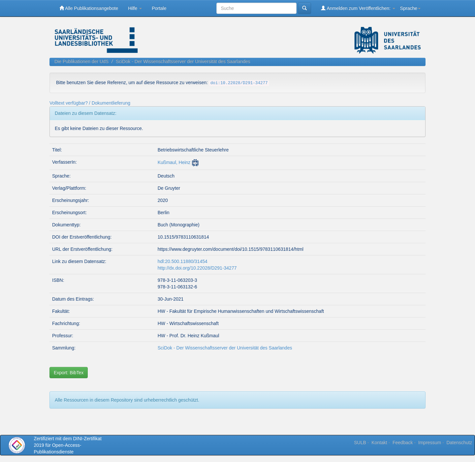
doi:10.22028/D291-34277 (239, 83)
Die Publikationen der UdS (81, 61)
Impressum (429, 442)
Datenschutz (459, 442)
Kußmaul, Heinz (174, 162)
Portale (159, 8)
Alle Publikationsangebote (88, 8)
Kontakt (379, 442)
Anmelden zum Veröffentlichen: (358, 8)
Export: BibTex (68, 372)
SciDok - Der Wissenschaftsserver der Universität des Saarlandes (183, 61)
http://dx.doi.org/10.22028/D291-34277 (197, 268)
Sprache (410, 8)
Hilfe (135, 8)
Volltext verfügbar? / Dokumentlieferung (89, 103)
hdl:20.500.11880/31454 (182, 261)
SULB (360, 442)
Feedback (403, 442)
